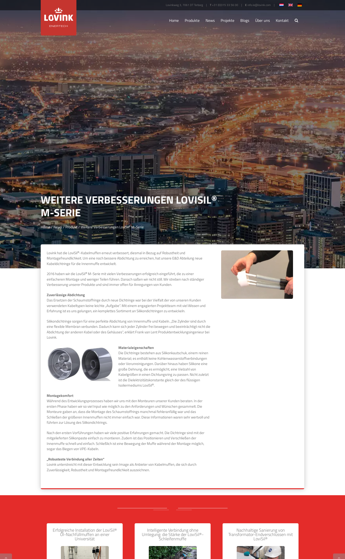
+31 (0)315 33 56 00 (225, 5)
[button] (296, 20)
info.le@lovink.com (259, 5)
